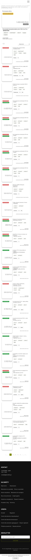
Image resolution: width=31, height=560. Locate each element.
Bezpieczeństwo (17, 526)
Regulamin (12, 513)
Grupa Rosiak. (8, 548)
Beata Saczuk (26, 261)
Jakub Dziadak (26, 228)
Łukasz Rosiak (5, 38)
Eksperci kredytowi (19, 499)
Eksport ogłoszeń (24, 522)
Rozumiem (15, 558)
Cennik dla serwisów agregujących (9, 522)
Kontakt (3, 513)
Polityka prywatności (6, 526)
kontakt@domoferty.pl (6, 474)
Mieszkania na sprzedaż (7, 489)
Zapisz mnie (15, 540)
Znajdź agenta (16, 496)
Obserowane (13, 485)
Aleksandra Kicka (26, 244)
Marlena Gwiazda (26, 415)
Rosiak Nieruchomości (7, 38)
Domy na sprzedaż (18, 489)
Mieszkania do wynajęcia (17, 492)
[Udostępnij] (11, 343)
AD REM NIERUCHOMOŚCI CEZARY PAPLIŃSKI (22, 61)
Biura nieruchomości (6, 496)
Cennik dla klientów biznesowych (9, 519)
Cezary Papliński (26, 78)
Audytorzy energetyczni (7, 499)
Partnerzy (12, 502)
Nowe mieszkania (5, 492)
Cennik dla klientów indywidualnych (10, 516)
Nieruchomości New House (24, 229)
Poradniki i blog (5, 502)
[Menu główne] (28, 2)
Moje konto (4, 485)
